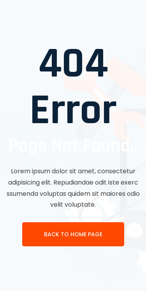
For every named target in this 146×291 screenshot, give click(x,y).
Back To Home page (73, 234)
